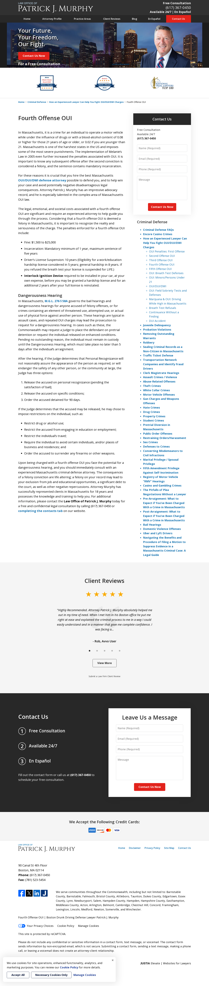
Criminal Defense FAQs (158, 230)
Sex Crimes (150, 442)
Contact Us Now (34, 56)
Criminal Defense (36, 102)
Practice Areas (82, 18)
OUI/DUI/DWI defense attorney (42, 180)
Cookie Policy (65, 926)
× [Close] (113, 960)
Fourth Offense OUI (161, 264)
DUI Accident (157, 321)
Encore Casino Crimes (157, 234)
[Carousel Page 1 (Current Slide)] (89, 651)
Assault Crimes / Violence (160, 377)
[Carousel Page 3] (104, 651)
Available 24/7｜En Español (170, 12)
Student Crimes (153, 420)
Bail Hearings (152, 524)
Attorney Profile (52, 18)
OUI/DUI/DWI (157, 286)
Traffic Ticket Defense (158, 355)
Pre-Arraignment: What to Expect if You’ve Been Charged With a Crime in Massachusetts (164, 503)
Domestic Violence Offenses (162, 529)
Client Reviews (111, 18)
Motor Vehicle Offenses (159, 394)
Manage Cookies (88, 926)
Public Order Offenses (157, 433)
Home (27, 18)
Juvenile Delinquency (157, 325)
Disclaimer (135, 848)
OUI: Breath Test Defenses (166, 273)
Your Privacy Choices (35, 926)
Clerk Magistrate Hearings (161, 373)
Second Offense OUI (162, 256)
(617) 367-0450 (178, 7)
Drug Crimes (151, 412)
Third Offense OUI (160, 260)
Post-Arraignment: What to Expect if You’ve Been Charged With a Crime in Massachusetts (164, 516)
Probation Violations (157, 329)
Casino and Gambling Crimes (162, 485)
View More (104, 663)
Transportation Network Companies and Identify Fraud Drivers (163, 364)
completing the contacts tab (40, 511)
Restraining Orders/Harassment (164, 438)
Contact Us (178, 18)
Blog (134, 18)
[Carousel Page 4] (112, 651)
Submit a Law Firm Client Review (104, 676)
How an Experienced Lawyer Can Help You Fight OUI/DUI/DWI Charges (86, 102)
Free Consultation (177, 3)
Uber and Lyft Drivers (157, 533)
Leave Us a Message (149, 717)
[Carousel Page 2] (97, 651)
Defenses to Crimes (156, 446)
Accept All (18, 975)
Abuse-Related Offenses (159, 381)
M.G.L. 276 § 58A (56, 301)
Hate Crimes (151, 407)
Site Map (169, 848)
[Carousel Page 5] (119, 651)
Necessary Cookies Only (51, 975)
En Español (154, 18)
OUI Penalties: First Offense (167, 251)
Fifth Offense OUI (160, 269)
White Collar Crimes (156, 390)
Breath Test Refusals (162, 308)
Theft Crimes (152, 386)
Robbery (148, 342)
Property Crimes (154, 416)
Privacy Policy (152, 848)
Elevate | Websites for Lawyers (165, 963)
